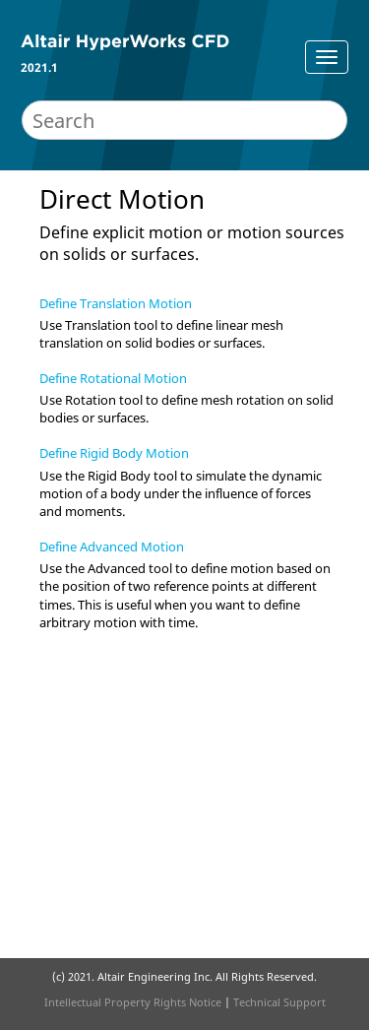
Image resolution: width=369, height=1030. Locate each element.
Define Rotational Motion (113, 378)
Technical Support (279, 1002)
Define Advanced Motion (111, 546)
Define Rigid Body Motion (114, 453)
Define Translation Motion (115, 303)
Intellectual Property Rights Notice (132, 1002)
